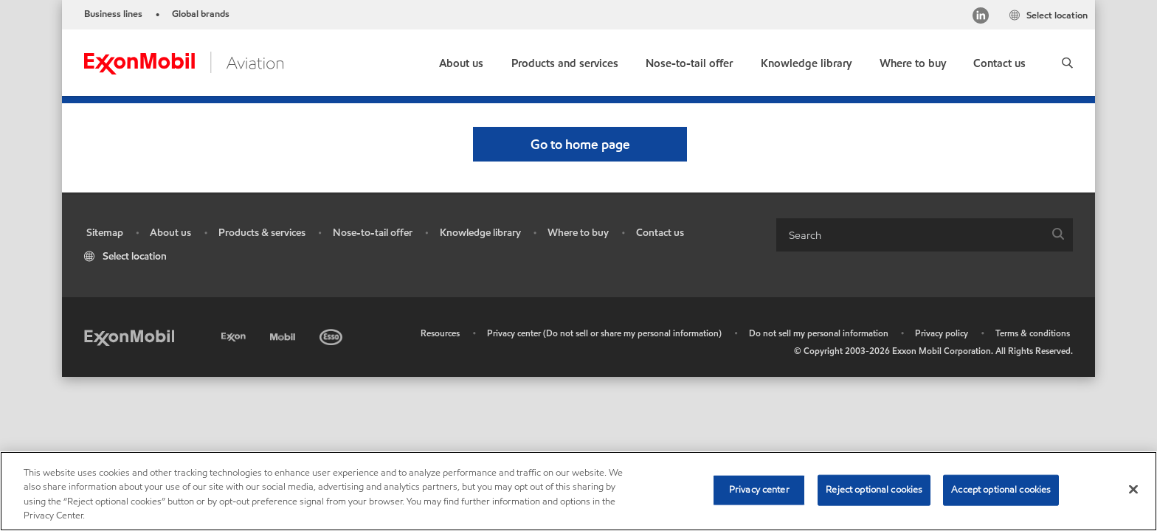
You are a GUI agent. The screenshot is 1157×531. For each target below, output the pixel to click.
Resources (440, 333)
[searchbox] (909, 234)
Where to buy (578, 233)
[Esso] (332, 334)
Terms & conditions (1032, 333)
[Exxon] (235, 334)
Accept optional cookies (1001, 489)
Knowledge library (480, 233)
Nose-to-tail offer (372, 233)
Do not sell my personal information (818, 333)
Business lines (113, 14)
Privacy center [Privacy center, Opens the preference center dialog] (759, 489)
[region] (578, 491)
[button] (1067, 63)
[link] (913, 60)
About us (170, 233)
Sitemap (104, 233)
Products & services (261, 233)
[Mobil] (284, 334)
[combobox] (924, 234)
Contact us (660, 233)
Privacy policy (941, 333)
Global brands (200, 14)
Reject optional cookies (874, 489)
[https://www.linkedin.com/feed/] (980, 17)
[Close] (1133, 489)
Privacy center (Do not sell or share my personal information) (604, 333)
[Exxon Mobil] (129, 336)
